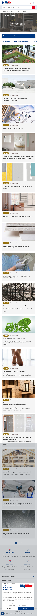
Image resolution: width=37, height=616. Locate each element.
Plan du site (30, 613)
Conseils (6, 65)
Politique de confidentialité (19, 613)
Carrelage (6, 41)
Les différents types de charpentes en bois (17, 472)
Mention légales (8, 613)
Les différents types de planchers (14, 371)
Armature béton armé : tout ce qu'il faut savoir (18, 306)
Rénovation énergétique (22, 41)
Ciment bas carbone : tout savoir (14, 338)
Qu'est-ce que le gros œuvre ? (13, 128)
